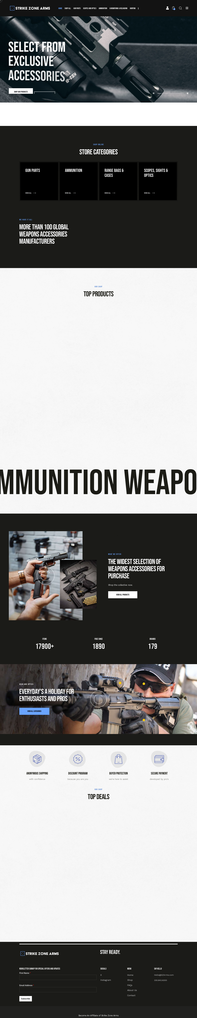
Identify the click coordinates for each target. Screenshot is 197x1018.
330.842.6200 (160, 980)
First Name (25, 973)
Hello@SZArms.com (164, 975)
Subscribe (25, 999)
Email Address (26, 985)
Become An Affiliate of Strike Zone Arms (99, 1015)
